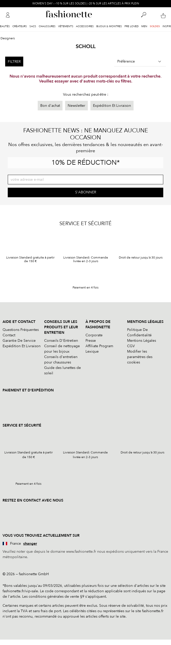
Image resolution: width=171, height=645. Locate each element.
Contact (9, 335)
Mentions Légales (141, 340)
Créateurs (19, 26)
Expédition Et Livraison (112, 105)
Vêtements (65, 26)
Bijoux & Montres (109, 26)
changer (30, 543)
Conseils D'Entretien (61, 340)
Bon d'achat (50, 105)
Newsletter (76, 105)
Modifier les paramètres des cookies (139, 357)
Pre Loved (132, 26)
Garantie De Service (19, 340)
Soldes (155, 26)
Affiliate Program (99, 346)
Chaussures (47, 26)
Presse (91, 340)
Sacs (32, 26)
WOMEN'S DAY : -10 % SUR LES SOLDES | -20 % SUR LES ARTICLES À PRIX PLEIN (85, 3)
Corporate (94, 335)
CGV (131, 346)
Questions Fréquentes (21, 329)
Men (144, 26)
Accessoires (85, 26)
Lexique (92, 351)
